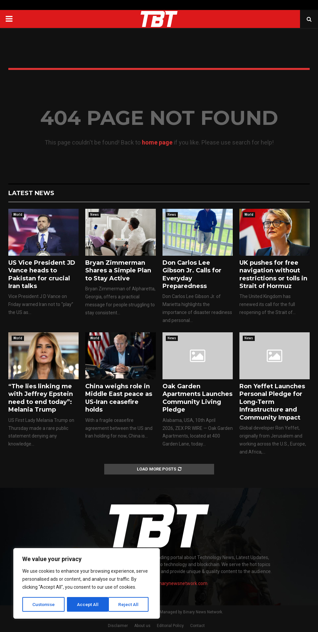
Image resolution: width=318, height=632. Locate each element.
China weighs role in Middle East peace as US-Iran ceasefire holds (118, 398)
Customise (44, 604)
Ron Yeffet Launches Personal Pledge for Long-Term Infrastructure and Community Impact (272, 402)
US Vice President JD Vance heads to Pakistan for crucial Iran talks (41, 274)
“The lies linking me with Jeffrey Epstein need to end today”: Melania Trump (40, 398)
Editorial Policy (170, 625)
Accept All (130, 604)
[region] (86, 584)
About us (142, 625)
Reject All (88, 604)
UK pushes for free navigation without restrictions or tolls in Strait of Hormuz (273, 274)
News (94, 214)
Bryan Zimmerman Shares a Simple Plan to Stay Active (118, 270)
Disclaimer (118, 625)
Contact (197, 625)
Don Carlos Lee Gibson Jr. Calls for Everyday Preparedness (191, 274)
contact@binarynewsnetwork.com (171, 583)
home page (157, 142)
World (17, 214)
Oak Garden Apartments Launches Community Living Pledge (197, 398)
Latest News (31, 193)
